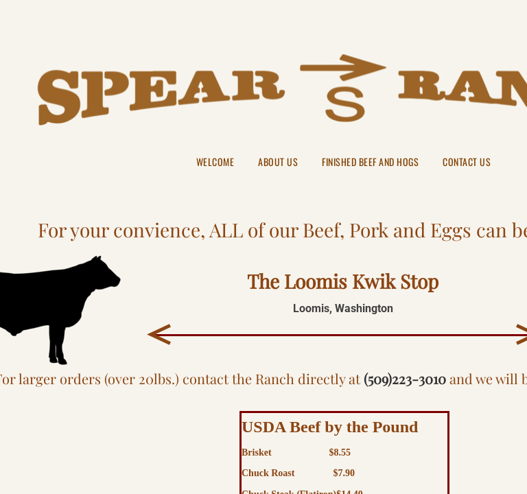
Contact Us (467, 162)
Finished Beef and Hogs (370, 162)
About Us (278, 162)
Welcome (215, 162)
